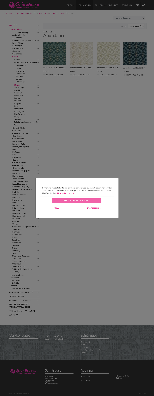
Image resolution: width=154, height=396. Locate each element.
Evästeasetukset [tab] (94, 208)
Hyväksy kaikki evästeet (77, 201)
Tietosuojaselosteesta (66, 193)
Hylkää (56, 208)
